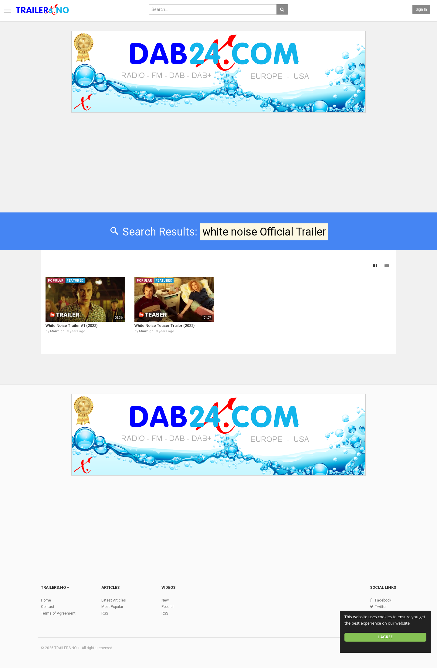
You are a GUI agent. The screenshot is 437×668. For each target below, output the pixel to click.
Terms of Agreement (58, 613)
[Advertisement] (218, 166)
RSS (104, 613)
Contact (47, 607)
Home (46, 600)
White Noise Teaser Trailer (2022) (164, 325)
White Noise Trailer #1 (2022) (71, 325)
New (165, 600)
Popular (167, 607)
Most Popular (112, 607)
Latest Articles (113, 600)
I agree (385, 636)
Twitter (381, 607)
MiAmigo (57, 331)
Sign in (421, 9)
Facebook (383, 600)
